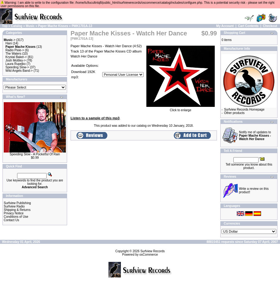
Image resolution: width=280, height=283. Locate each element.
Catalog (16, 26)
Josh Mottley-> (16, 60)
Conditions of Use (16, 216)
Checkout (270, 26)
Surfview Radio (14, 206)
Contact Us (11, 220)
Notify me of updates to (255, 135)
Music (30, 26)
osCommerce (149, 254)
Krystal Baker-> (16, 57)
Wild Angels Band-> (19, 70)
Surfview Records (152, 251)
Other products (234, 113)
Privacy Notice (14, 213)
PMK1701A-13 (81, 26)
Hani (9, 43)
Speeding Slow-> (17, 67)
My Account (225, 26)
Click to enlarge (180, 109)
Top (5, 26)
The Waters (13, 53)
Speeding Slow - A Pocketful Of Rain (35, 154)
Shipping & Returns (17, 210)
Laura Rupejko (16, 64)
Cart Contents (248, 26)
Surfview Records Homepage (244, 109)
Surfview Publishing (17, 203)
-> (10, 40)
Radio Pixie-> (15, 50)
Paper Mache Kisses (53, 26)
